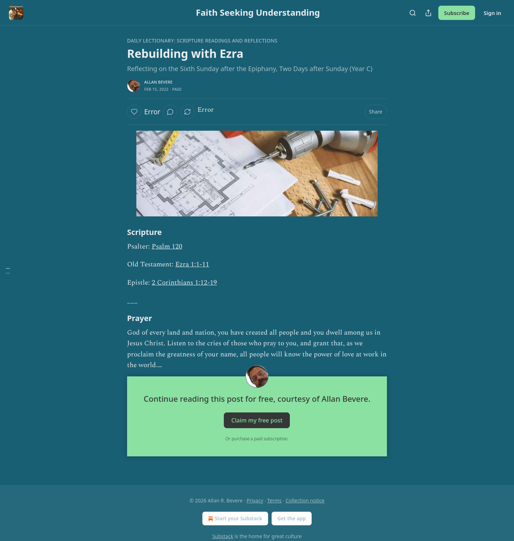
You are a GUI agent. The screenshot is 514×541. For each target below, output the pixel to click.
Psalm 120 (167, 246)
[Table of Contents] (8, 270)
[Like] (134, 112)
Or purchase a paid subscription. (257, 439)
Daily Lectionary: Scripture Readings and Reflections (202, 40)
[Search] (412, 13)
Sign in (492, 12)
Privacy (255, 500)
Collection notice (305, 500)
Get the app (291, 518)
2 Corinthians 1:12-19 (184, 282)
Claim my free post (256, 420)
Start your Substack (234, 518)
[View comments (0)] (170, 112)
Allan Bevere (158, 82)
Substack (222, 536)
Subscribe (456, 12)
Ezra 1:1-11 (192, 264)
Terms (274, 500)
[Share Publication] (428, 13)
